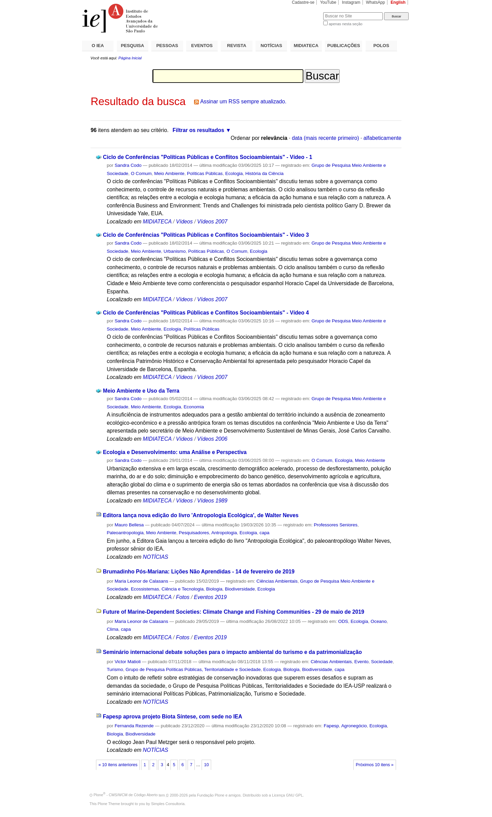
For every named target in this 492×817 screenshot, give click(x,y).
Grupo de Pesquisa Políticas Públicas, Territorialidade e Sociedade (193, 669)
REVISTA (236, 45)
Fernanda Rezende (133, 725)
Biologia (214, 589)
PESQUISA (132, 45)
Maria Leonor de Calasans (141, 581)
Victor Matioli (127, 661)
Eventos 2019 (210, 597)
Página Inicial (129, 58)
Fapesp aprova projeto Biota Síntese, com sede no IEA (172, 716)
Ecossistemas (145, 589)
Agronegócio (354, 725)
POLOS (381, 45)
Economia (193, 406)
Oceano (379, 621)
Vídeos (184, 221)
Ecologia (234, 173)
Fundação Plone (210, 795)
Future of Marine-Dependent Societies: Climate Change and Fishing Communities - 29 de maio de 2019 (233, 612)
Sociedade (382, 661)
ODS (343, 621)
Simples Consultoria (167, 804)
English (398, 2)
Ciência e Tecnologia (183, 589)
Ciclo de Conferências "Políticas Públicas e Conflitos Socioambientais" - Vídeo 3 (206, 235)
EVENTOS (202, 45)
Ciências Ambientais (277, 581)
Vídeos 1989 (212, 501)
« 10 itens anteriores (117, 764)
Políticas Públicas (205, 173)
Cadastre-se (303, 2)
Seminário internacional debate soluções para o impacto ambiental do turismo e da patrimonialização (232, 652)
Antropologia (224, 532)
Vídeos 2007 (212, 221)
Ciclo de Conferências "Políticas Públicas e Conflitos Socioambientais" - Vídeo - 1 (207, 157)
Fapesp (331, 725)
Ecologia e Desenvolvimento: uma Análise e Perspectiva (175, 452)
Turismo (115, 669)
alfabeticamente (382, 138)
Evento (361, 661)
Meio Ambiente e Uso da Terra (141, 391)
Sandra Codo (127, 165)
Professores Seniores (335, 524)
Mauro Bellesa (129, 524)
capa (265, 532)
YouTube (328, 2)
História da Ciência (264, 173)
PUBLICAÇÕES (343, 45)
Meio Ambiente (169, 173)
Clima (112, 629)
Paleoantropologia (125, 532)
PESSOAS (167, 45)
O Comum (141, 173)
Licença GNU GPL (287, 795)
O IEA (98, 45)
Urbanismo (175, 251)
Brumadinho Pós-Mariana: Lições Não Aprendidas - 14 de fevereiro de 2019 (199, 571)
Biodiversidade (240, 589)
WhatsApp (375, 2)
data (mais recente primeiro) (325, 138)
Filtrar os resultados (198, 130)
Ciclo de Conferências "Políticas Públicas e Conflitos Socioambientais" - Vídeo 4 (206, 313)
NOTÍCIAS (271, 45)
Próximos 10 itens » (374, 764)
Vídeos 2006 (212, 439)
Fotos (182, 597)
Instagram (351, 2)
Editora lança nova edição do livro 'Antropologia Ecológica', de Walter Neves (201, 515)
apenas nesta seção (345, 24)
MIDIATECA (306, 45)
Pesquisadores (194, 532)
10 (206, 764)
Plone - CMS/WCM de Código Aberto (126, 795)
